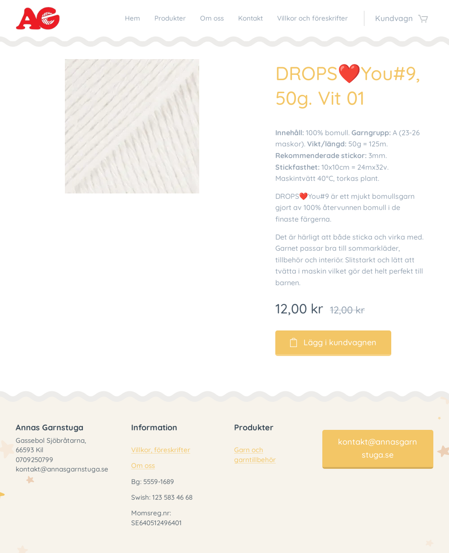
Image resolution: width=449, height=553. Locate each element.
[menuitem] (173, 18)
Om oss (143, 466)
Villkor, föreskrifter (160, 450)
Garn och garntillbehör (255, 455)
